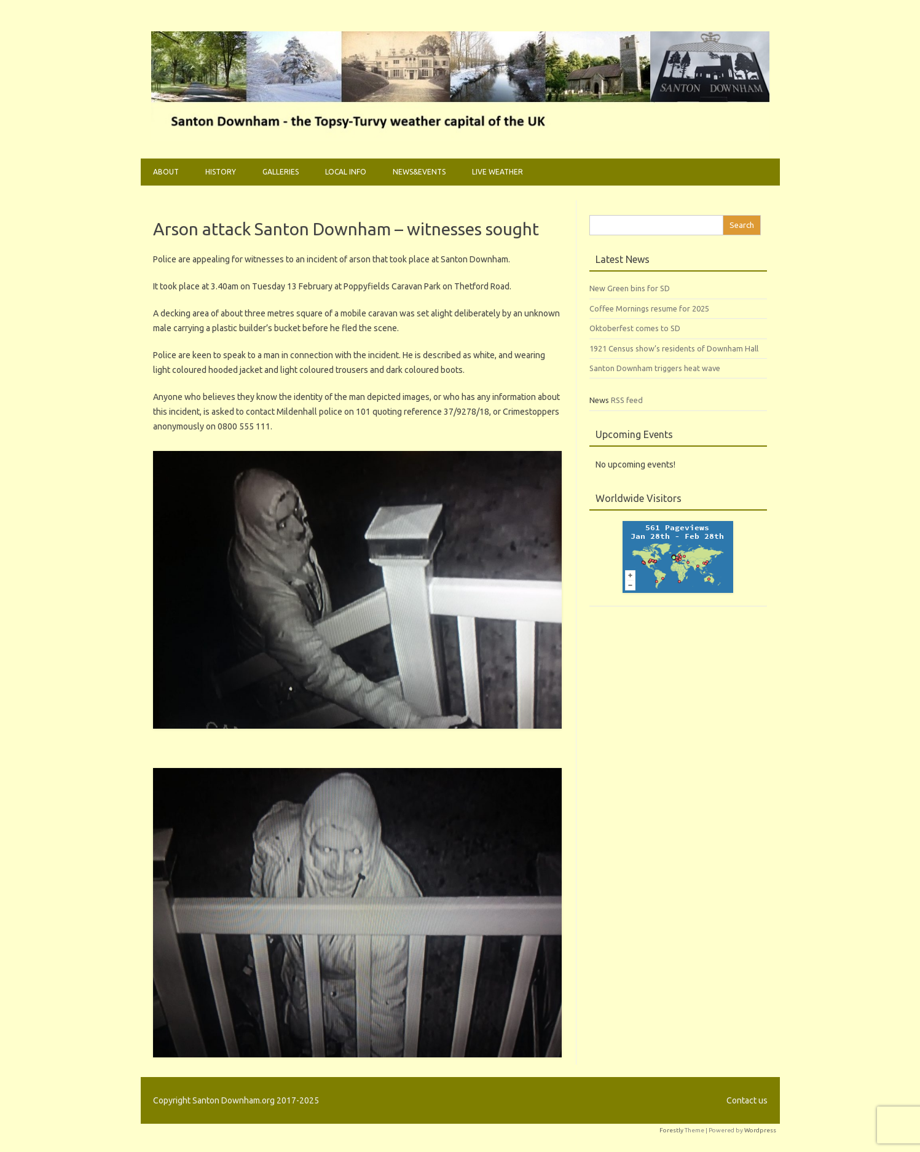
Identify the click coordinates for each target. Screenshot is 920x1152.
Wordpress (760, 1130)
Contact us (747, 1100)
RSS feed (627, 400)
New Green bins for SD (629, 288)
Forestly (671, 1130)
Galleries (280, 172)
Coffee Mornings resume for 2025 (649, 308)
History (220, 172)
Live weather (497, 172)
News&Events (419, 172)
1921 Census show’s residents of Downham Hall (673, 348)
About (166, 172)
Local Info (345, 172)
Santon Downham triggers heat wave (654, 368)
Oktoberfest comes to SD (634, 328)
